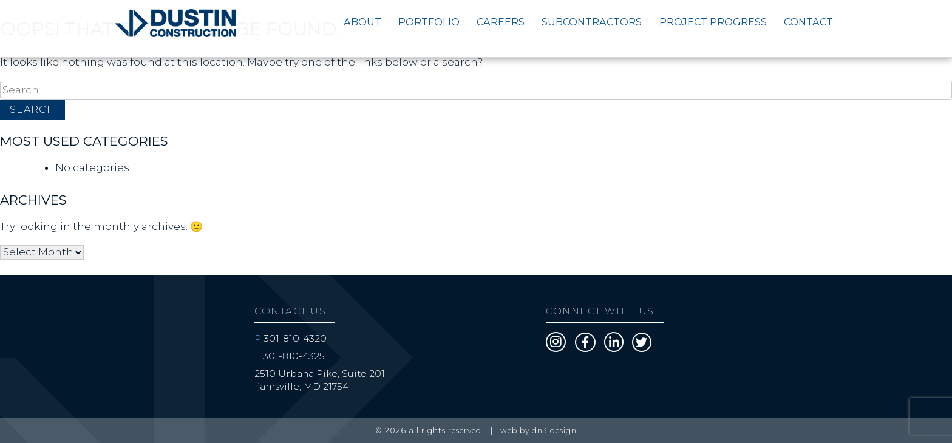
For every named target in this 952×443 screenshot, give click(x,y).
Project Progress (713, 22)
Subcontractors (592, 22)
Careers (501, 22)
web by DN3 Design (538, 430)
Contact (808, 22)
